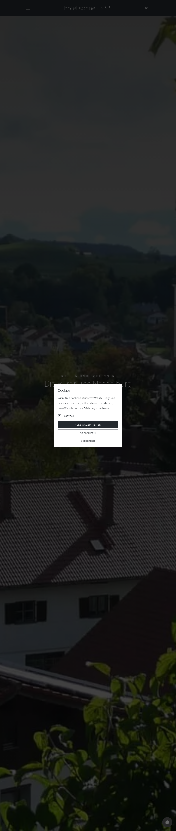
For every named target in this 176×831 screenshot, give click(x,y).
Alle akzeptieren (88, 424)
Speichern (88, 433)
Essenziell (68, 415)
